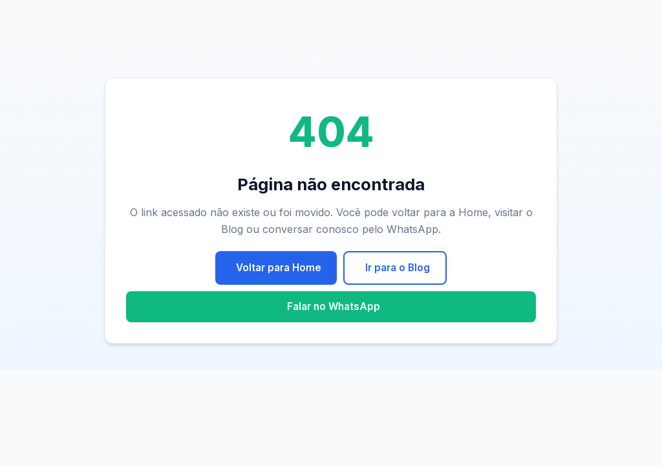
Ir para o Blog (397, 267)
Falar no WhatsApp (333, 306)
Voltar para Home (278, 267)
